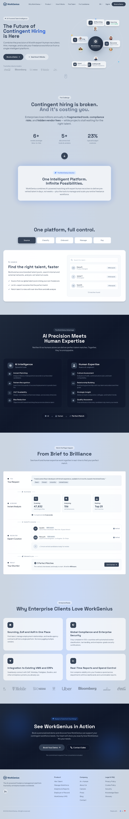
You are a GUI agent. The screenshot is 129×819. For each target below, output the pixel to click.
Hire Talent (58, 781)
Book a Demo (118, 4)
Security (108, 789)
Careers (83, 789)
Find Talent (72, 4)
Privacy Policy (110, 781)
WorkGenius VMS (60, 796)
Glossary (108, 796)
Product (49, 4)
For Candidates (84, 4)
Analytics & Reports (61, 789)
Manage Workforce (61, 785)
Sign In (108, 4)
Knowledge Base (112, 793)
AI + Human (84, 781)
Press (82, 793)
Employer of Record (62, 793)
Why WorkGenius (35, 4)
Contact (83, 800)
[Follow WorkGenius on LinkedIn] (5, 791)
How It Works (60, 4)
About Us (83, 785)
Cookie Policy (110, 785)
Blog (81, 796)
